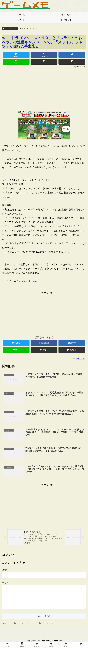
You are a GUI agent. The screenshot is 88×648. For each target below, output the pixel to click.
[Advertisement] (44, 88)
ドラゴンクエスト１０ (28, 28)
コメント (6, 583)
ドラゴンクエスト (10, 28)
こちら (33, 281)
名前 (4, 571)
